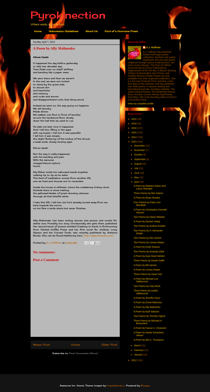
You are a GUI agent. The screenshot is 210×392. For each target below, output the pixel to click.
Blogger (145, 385)
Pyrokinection (68, 15)
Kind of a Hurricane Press (121, 31)
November (139, 150)
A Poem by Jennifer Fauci (147, 298)
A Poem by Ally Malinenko (147, 307)
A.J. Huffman (153, 47)
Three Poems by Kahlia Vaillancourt (146, 292)
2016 (134, 128)
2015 (134, 132)
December (139, 145)
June (137, 173)
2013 (134, 141)
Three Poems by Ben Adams (148, 193)
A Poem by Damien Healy (147, 221)
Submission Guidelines (63, 31)
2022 (134, 119)
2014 (134, 137)
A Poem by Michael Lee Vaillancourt (146, 280)
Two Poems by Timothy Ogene (149, 316)
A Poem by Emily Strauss (147, 247)
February (139, 350)
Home (38, 31)
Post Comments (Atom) (83, 353)
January (138, 354)
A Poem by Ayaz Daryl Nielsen (149, 256)
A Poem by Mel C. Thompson (149, 339)
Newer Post (41, 344)
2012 (134, 360)
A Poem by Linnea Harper (147, 269)
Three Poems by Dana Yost (148, 274)
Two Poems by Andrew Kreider (149, 226)
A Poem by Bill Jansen (145, 265)
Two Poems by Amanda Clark (149, 251)
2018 (134, 123)
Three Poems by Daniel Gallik (149, 260)
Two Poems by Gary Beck (147, 286)
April (137, 182)
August (138, 163)
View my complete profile (141, 103)
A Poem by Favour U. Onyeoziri (150, 328)
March (137, 345)
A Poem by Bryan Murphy (147, 197)
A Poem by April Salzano (146, 311)
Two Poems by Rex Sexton (147, 238)
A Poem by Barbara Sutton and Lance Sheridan (150, 187)
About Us (91, 31)
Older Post (109, 344)
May (136, 177)
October (138, 154)
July (136, 168)
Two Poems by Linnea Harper (149, 242)
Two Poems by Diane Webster (149, 217)
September (140, 159)
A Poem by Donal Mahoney (148, 302)
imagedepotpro (116, 385)
